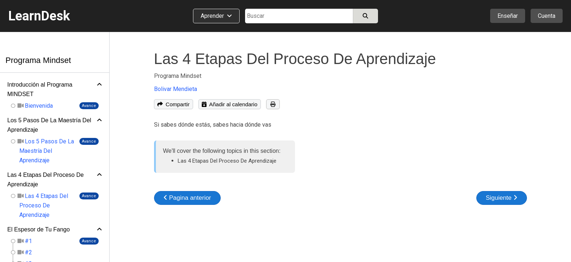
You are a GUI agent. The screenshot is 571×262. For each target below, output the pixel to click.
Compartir (173, 104)
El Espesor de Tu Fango (38, 229)
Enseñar (507, 15)
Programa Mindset (38, 60)
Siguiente (501, 197)
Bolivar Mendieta (175, 89)
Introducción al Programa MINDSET (39, 89)
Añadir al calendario (229, 104)
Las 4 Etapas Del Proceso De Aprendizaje (45, 179)
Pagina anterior (187, 197)
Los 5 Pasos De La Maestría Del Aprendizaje (49, 125)
